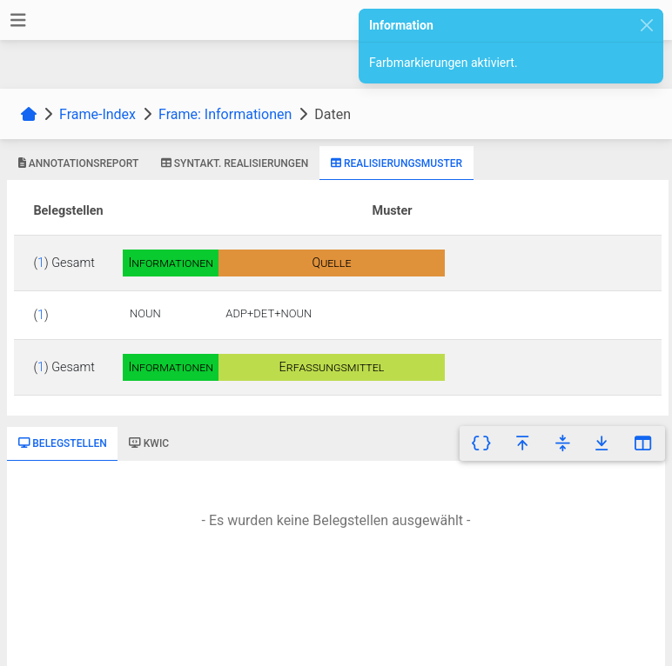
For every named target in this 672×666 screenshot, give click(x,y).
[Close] (647, 26)
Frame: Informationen (225, 114)
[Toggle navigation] (18, 20)
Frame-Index (97, 114)
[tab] (78, 163)
